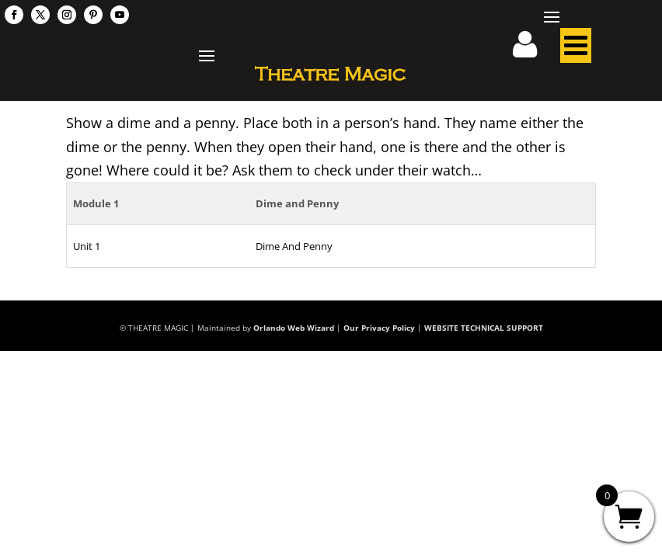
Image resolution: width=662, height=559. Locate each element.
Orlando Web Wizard (293, 327)
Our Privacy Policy (379, 327)
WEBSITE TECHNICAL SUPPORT (483, 327)
